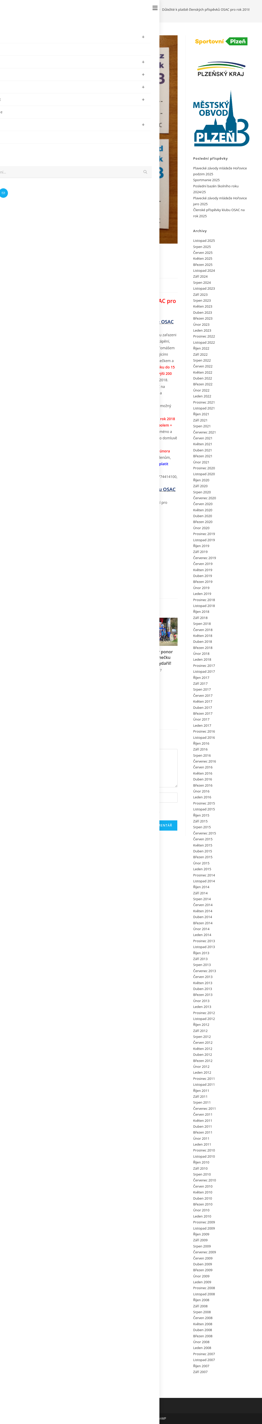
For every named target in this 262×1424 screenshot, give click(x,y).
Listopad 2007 (204, 1359)
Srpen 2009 (202, 1246)
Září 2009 (200, 1240)
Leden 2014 (202, 934)
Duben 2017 (202, 707)
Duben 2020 (202, 516)
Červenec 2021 (204, 432)
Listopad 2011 (204, 1084)
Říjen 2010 (201, 1162)
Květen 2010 (202, 1192)
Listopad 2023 (204, 288)
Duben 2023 (202, 312)
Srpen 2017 (202, 689)
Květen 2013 (202, 983)
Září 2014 (200, 893)
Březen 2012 (203, 1060)
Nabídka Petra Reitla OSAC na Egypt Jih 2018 (99, 662)
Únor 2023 (201, 324)
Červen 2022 (203, 366)
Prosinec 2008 (204, 1288)
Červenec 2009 (204, 1252)
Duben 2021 (202, 450)
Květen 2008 (202, 1324)
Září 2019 (200, 551)
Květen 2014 (202, 911)
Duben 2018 (202, 641)
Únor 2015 (201, 863)
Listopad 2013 (204, 946)
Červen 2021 (203, 438)
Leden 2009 (202, 1282)
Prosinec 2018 (204, 599)
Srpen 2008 (202, 1312)
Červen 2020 (203, 504)
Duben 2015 (202, 851)
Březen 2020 (203, 521)
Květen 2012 (202, 1048)
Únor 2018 (201, 653)
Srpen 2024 (202, 282)
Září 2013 (200, 958)
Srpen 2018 (202, 623)
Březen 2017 (203, 713)
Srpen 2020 (202, 492)
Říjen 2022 (201, 348)
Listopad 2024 (204, 270)
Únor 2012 (201, 1066)
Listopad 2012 (204, 1018)
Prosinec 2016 (204, 731)
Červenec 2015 (204, 833)
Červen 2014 (203, 905)
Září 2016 (200, 749)
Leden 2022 (202, 396)
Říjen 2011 (201, 1090)
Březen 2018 (203, 647)
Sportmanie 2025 (206, 180)
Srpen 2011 (202, 1102)
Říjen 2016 (201, 743)
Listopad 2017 (204, 671)
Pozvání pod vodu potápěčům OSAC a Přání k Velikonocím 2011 (46, 703)
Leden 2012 (202, 1072)
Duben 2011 (202, 1126)
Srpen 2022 (202, 360)
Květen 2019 (202, 570)
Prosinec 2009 (204, 1222)
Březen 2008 (203, 1336)
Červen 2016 (203, 767)
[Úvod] (137, 9)
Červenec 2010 (204, 1180)
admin (33, 284)
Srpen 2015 (202, 827)
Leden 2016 (202, 797)
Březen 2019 (203, 581)
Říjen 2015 (201, 815)
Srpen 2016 (202, 755)
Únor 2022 (201, 390)
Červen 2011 (203, 1114)
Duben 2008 (202, 1330)
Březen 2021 (203, 456)
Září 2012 (200, 1030)
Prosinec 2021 (204, 402)
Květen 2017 (202, 701)
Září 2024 (200, 276)
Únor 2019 (201, 587)
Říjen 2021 (201, 414)
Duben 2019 (202, 575)
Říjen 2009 (201, 1234)
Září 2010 (200, 1168)
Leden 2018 (202, 659)
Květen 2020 (202, 510)
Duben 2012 (202, 1054)
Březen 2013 (203, 994)
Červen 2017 (203, 695)
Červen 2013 (203, 976)
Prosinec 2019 (204, 533)
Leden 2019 (202, 593)
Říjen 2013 (201, 953)
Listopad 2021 (204, 408)
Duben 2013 (202, 988)
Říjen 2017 (201, 677)
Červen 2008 (203, 1318)
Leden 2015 (202, 869)
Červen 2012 (203, 1042)
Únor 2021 (201, 462)
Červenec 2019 (204, 558)
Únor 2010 (201, 1210)
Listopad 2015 (204, 809)
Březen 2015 (203, 857)
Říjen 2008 (201, 1300)
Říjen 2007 (201, 1366)
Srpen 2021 (202, 426)
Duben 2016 (202, 779)
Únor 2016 (201, 791)
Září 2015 (200, 821)
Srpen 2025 (202, 246)
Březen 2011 (203, 1132)
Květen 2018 (202, 635)
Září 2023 (200, 294)
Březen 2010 (203, 1204)
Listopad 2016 (204, 737)
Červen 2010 (203, 1186)
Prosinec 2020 (204, 468)
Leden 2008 (202, 1347)
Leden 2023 (202, 330)
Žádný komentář (96, 284)
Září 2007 (200, 1371)
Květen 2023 (202, 306)
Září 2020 (200, 486)
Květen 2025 (202, 258)
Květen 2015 (202, 845)
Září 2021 (200, 420)
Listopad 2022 (204, 342)
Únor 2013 (201, 1000)
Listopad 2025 (204, 240)
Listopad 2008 (204, 1294)
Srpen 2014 (202, 899)
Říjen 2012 (201, 1024)
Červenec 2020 (204, 498)
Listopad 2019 (204, 540)
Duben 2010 (202, 1198)
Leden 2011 (202, 1144)
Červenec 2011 (204, 1108)
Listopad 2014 (204, 881)
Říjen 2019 (201, 545)
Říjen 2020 (201, 480)
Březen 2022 (203, 384)
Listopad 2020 (204, 474)
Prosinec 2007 (204, 1354)
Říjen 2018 (201, 611)
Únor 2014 (201, 929)
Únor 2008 (201, 1342)
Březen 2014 (203, 923)
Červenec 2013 (204, 971)
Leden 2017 (202, 725)
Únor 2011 (201, 1138)
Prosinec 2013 (204, 941)
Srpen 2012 (202, 1036)
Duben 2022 (202, 378)
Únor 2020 (201, 528)
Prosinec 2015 (204, 803)
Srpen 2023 (202, 300)
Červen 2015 (203, 839)
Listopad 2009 (204, 1228)
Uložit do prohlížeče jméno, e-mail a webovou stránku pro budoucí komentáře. (94, 811)
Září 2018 (200, 617)
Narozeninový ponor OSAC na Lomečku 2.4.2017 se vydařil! (153, 657)
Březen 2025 (203, 264)
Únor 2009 (201, 1276)
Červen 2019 (203, 563)
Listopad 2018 (204, 605)
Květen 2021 (202, 444)
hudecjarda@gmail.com (51, 483)
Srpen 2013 (202, 964)
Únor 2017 (201, 719)
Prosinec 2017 (204, 665)
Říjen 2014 (201, 887)
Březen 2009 (203, 1270)
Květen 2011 (202, 1120)
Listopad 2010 (204, 1156)
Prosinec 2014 (204, 875)
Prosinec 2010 (204, 1150)
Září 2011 (200, 1096)
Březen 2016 (203, 785)
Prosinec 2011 (204, 1078)
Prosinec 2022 (204, 336)
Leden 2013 (202, 1006)
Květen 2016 (202, 773)
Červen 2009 (203, 1258)
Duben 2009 (202, 1264)
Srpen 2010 (202, 1174)
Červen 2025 (203, 252)
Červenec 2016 (204, 761)
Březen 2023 (203, 318)
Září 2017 (200, 683)
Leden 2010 (202, 1216)
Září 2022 (200, 354)
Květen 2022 (202, 372)
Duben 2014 (202, 917)
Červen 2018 (203, 629)
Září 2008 (200, 1306)
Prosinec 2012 (204, 1012)
